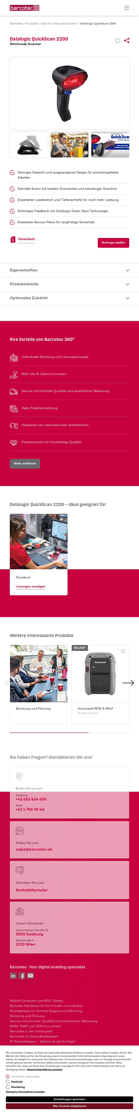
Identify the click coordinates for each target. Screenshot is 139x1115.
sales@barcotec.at (34, 849)
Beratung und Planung (33, 709)
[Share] (126, 40)
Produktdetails (69, 284)
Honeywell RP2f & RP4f (95, 711)
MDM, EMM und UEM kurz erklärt (35, 1026)
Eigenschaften (69, 270)
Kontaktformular (32, 890)
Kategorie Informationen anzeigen (25, 1092)
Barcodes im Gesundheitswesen (34, 1036)
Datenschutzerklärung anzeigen (44, 1069)
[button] (11, 707)
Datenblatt (26, 240)
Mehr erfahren (25, 463)
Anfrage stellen (113, 243)
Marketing (18, 1087)
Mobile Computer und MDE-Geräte (36, 1001)
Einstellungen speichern (69, 1099)
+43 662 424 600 (31, 799)
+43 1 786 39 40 (30, 809)
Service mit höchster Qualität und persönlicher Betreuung (54, 1021)
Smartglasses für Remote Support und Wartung (46, 1011)
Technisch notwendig (25, 1076)
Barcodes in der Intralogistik (31, 1031)
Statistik (17, 1081)
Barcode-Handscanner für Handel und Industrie (46, 1006)
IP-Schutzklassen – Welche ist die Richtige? (43, 1042)
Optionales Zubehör (69, 298)
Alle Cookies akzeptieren (69, 1106)
